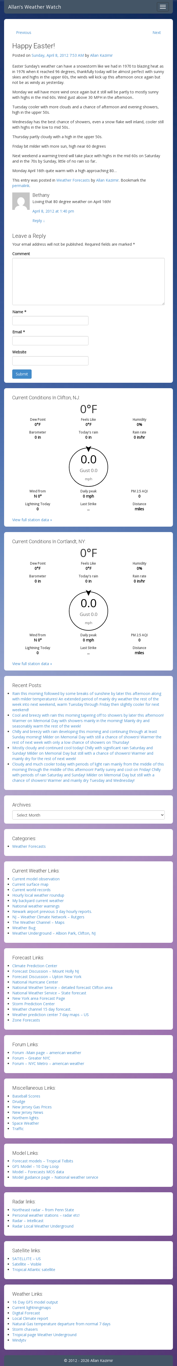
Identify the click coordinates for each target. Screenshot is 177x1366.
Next (156, 32)
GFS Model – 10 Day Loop (35, 1166)
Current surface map (30, 884)
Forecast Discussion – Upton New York (46, 976)
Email (18, 331)
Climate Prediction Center (34, 965)
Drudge (18, 1101)
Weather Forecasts (73, 180)
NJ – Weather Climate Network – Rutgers (48, 916)
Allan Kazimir (101, 55)
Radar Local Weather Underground (43, 1226)
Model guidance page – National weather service (55, 1177)
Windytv (19, 1340)
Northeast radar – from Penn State (43, 1209)
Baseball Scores (26, 1096)
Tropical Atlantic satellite (33, 1269)
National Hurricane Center (35, 982)
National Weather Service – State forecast (49, 992)
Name (19, 311)
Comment (21, 253)
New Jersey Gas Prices (32, 1106)
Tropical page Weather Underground (44, 1334)
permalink (20, 185)
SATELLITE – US (26, 1258)
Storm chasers (25, 1329)
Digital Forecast (26, 1313)
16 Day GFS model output (35, 1302)
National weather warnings (36, 906)
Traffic (18, 1128)
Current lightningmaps (31, 1307)
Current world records (31, 889)
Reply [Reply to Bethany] (38, 220)
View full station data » (32, 519)
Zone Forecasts (26, 1020)
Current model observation (36, 878)
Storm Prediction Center (33, 1003)
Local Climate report (30, 1318)
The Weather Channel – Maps (38, 922)
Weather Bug (23, 927)
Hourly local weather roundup (38, 895)
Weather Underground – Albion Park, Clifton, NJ (54, 933)
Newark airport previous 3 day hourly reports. (52, 911)
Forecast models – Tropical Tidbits (42, 1160)
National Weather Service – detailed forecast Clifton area (62, 987)
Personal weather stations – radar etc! (46, 1215)
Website (19, 352)
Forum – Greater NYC (31, 1058)
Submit (22, 374)
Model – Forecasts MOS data (38, 1171)
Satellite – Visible (26, 1264)
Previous (23, 32)
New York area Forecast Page (38, 998)
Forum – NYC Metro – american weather (48, 1063)
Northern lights (25, 1117)
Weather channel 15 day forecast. (41, 1009)
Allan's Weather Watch (34, 7)
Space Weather (25, 1123)
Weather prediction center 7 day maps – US (50, 1014)
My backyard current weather (38, 900)
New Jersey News (27, 1112)
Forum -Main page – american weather (46, 1052)
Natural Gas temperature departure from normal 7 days (61, 1323)
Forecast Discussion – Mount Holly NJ (45, 971)
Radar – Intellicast (28, 1220)
